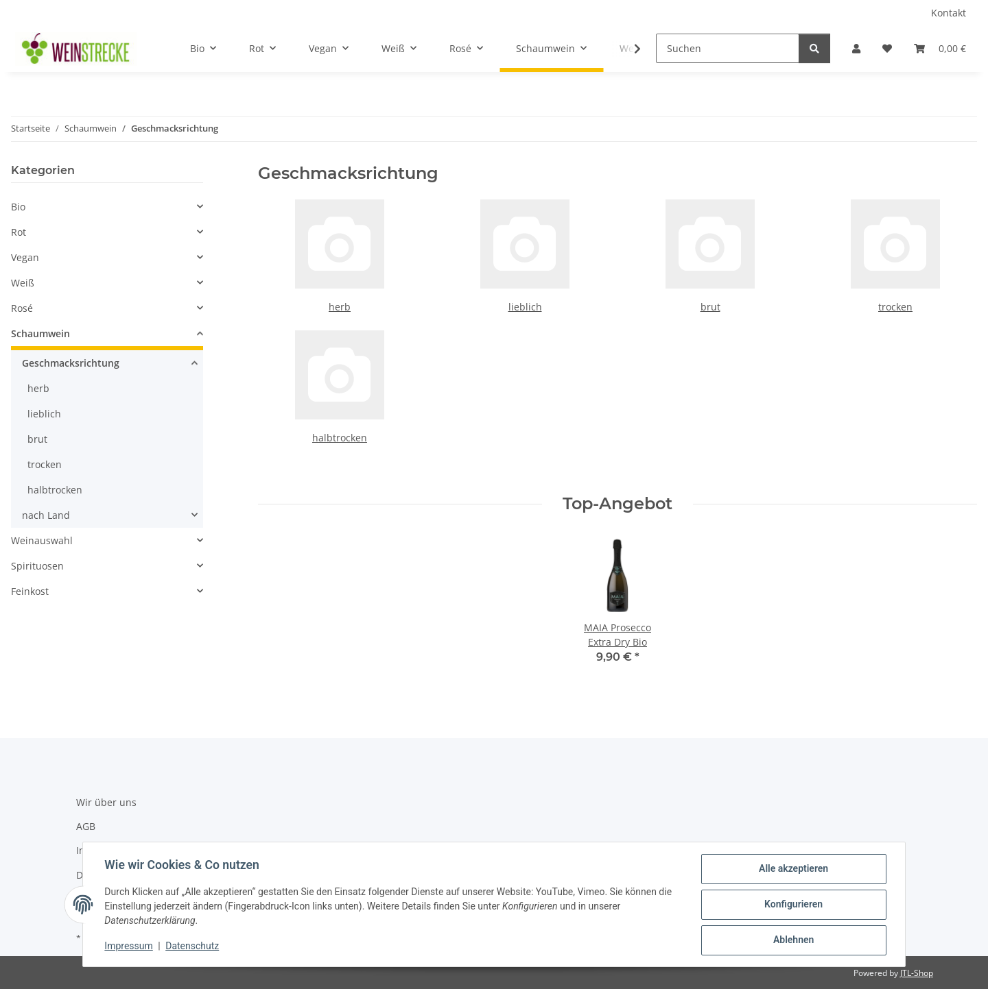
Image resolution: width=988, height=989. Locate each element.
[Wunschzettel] (887, 48)
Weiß (22, 282)
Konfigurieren (793, 904)
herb (340, 306)
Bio (18, 206)
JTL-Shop (916, 973)
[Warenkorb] (940, 48)
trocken (895, 306)
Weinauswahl (42, 540)
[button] (856, 48)
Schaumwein (40, 333)
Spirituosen (37, 565)
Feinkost (30, 591)
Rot (18, 232)
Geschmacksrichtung (70, 362)
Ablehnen (793, 940)
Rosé (22, 308)
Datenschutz (193, 946)
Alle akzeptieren (792, 869)
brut (710, 306)
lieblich (525, 306)
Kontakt (948, 12)
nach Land (46, 515)
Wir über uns (106, 802)
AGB (85, 826)
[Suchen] (727, 48)
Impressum (129, 946)
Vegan (25, 257)
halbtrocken (339, 437)
